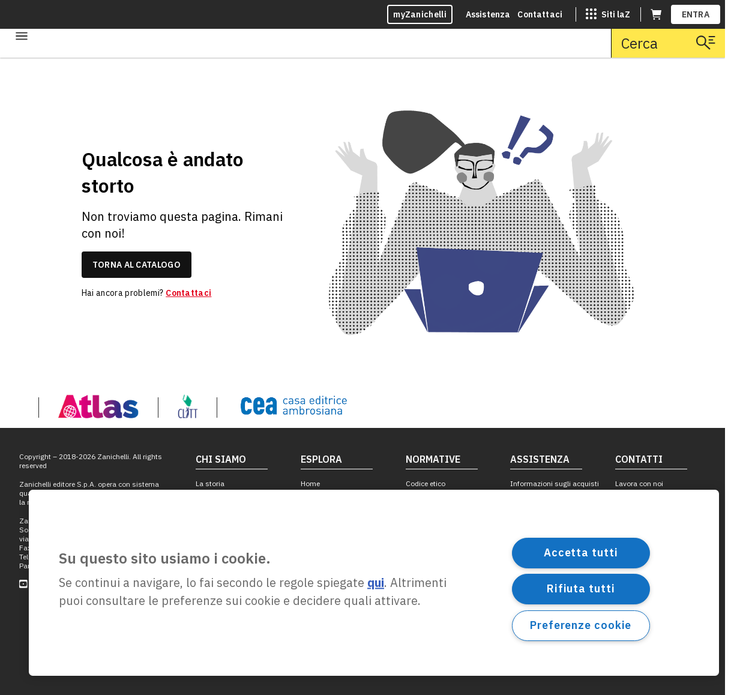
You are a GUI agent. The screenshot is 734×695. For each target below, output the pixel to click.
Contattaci (539, 14)
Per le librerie (635, 560)
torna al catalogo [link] (136, 264)
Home (310, 483)
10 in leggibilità (220, 569)
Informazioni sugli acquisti (554, 483)
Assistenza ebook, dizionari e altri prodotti (548, 519)
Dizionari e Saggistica (336, 545)
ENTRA (696, 14)
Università (317, 514)
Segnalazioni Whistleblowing (431, 504)
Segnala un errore (539, 578)
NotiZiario (212, 584)
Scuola (312, 499)
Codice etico (425, 483)
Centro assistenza (540, 499)
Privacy (417, 602)
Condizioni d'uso (433, 587)
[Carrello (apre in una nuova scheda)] (656, 14)
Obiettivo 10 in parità (230, 554)
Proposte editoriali (645, 545)
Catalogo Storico (223, 499)
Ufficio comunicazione (651, 514)
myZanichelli (420, 14)
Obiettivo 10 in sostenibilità (241, 538)
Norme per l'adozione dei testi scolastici (446, 528)
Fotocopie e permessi (441, 572)
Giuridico (315, 529)
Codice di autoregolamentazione (443, 552)
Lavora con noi (639, 483)
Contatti (628, 499)
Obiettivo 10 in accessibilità (219, 519)
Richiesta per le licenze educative (547, 559)
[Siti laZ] (608, 14)
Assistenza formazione (548, 538)
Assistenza (488, 14)
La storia (210, 483)
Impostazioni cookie (439, 633)
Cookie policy (427, 618)
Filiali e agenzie (640, 529)
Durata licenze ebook (440, 649)
